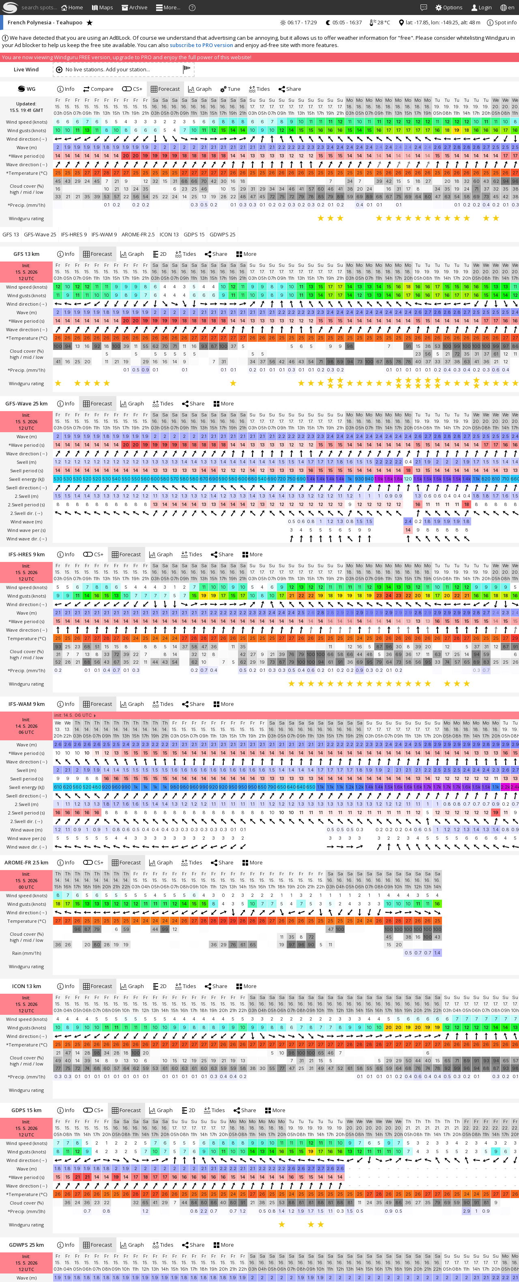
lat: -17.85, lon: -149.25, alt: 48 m (439, 22)
